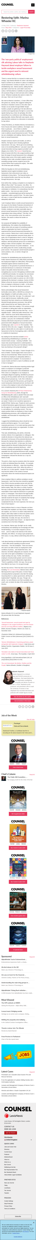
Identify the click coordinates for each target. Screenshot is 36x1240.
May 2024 (8, 27)
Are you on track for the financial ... (13, 975)
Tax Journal (7, 1190)
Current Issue (8, 1152)
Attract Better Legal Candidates (13, 1174)
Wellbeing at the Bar (10, 1167)
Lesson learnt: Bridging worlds (11, 1011)
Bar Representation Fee (11, 1169)
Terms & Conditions (9, 1208)
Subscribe (18, 1216)
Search (31, 12)
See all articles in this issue (22, 701)
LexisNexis (7, 1188)
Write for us (7, 1162)
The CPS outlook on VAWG (10, 1003)
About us (6, 1159)
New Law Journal (9, 1183)
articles (26, 336)
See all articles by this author (22, 697)
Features (6, 1154)
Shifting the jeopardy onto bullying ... (13, 1020)
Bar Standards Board (10, 1172)
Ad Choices (26, 1232)
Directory (6, 1149)
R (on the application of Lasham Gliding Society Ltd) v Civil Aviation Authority (17, 1081)
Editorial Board (8, 1157)
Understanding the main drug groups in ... (15, 982)
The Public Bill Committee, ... (17, 777)
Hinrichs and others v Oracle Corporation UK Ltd (15, 1090)
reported (16, 325)
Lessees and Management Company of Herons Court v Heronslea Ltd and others (17, 1086)
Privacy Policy (8, 1206)
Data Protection (8, 1203)
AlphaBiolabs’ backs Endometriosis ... (14, 959)
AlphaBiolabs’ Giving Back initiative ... (14, 990)
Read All (32, 774)
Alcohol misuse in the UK (10, 967)
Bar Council (7, 1164)
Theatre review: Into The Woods (12, 1028)
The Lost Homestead (13, 570)
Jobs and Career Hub (10, 1147)
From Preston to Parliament (10, 1036)
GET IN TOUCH (10, 1133)
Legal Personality (25, 27)
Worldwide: (18, 1138)
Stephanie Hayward (23, 25)
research (19, 151)
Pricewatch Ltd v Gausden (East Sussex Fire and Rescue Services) (16, 1076)
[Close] (34, 1224)
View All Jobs (31, 719)
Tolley (5, 1185)
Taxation (6, 1193)
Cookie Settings (8, 1201)
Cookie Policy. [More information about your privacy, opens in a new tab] (16, 1234)
